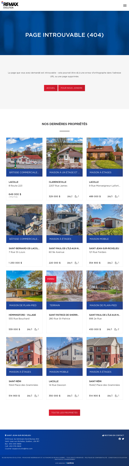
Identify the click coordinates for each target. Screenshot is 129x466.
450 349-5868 (15, 444)
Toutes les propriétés (64, 413)
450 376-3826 (15, 446)
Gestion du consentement (65, 459)
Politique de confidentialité (96, 457)
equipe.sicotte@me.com (22, 449)
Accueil (51, 88)
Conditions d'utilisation (117, 457)
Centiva (70, 463)
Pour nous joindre (71, 88)
